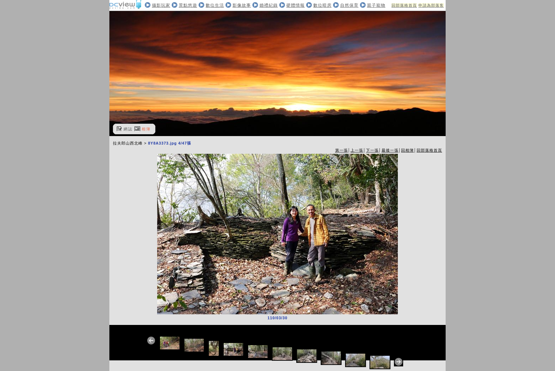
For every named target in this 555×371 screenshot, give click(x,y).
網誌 (128, 129)
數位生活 (215, 5)
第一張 (341, 150)
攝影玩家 (161, 5)
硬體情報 (295, 5)
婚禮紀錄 (268, 5)
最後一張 (390, 150)
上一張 (356, 150)
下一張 (372, 150)
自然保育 (349, 5)
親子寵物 (376, 5)
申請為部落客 (431, 5)
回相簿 (407, 150)
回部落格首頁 (404, 5)
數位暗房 (322, 5)
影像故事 (242, 5)
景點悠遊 (188, 5)
